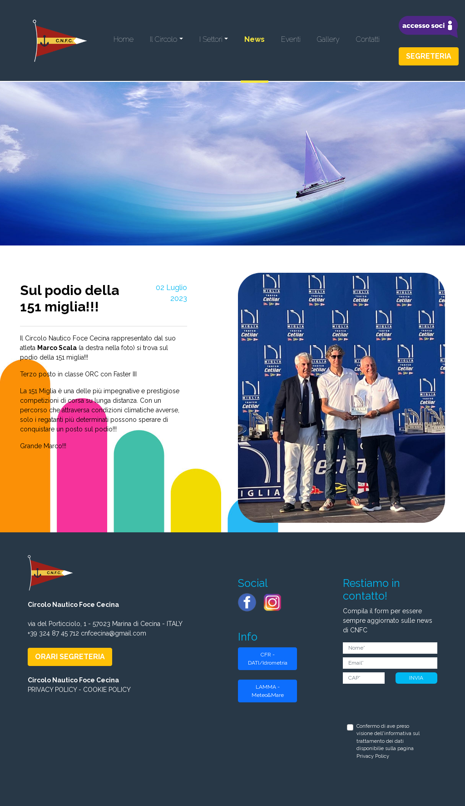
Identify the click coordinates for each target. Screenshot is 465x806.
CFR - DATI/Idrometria (267, 658)
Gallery (328, 39)
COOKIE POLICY (107, 689)
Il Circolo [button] (163, 39)
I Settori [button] (211, 39)
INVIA (416, 678)
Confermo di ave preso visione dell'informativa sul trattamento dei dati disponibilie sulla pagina (388, 741)
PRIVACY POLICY (52, 689)
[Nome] (390, 648)
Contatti (368, 39)
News (254, 39)
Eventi (291, 39)
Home (124, 39)
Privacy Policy (372, 756)
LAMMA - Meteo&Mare (268, 691)
